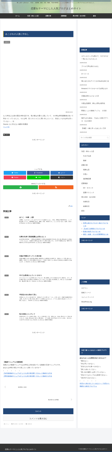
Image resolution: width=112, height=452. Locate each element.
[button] (107, 138)
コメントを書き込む (38, 419)
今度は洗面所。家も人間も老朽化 (93, 103)
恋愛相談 (84, 183)
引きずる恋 (87, 156)
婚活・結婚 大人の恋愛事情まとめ (95, 234)
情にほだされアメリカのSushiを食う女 (95, 81)
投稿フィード (86, 293)
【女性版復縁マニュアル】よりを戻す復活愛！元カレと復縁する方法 (27, 373)
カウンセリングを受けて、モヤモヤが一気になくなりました (94, 57)
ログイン (84, 288)
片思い (85, 174)
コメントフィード (87, 297)
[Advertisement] (38, 25)
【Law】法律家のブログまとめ (94, 229)
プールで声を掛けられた (90, 66)
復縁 (84, 160)
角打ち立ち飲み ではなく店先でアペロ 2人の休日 (94, 119)
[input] (95, 138)
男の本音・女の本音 (88, 197)
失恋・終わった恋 (87, 151)
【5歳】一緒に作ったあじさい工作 (93, 128)
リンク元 (6, 127)
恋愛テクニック (88, 192)
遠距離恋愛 (87, 179)
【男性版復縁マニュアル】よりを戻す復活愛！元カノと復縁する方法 (27, 376)
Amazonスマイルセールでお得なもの (94, 88)
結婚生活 (86, 206)
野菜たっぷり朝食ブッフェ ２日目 (94, 111)
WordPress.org (86, 302)
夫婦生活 (6, 134)
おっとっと (85, 74)
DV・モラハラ (88, 188)
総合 (83, 211)
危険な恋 (86, 170)
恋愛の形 (84, 165)
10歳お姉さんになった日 (90, 96)
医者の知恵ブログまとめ (91, 231)
